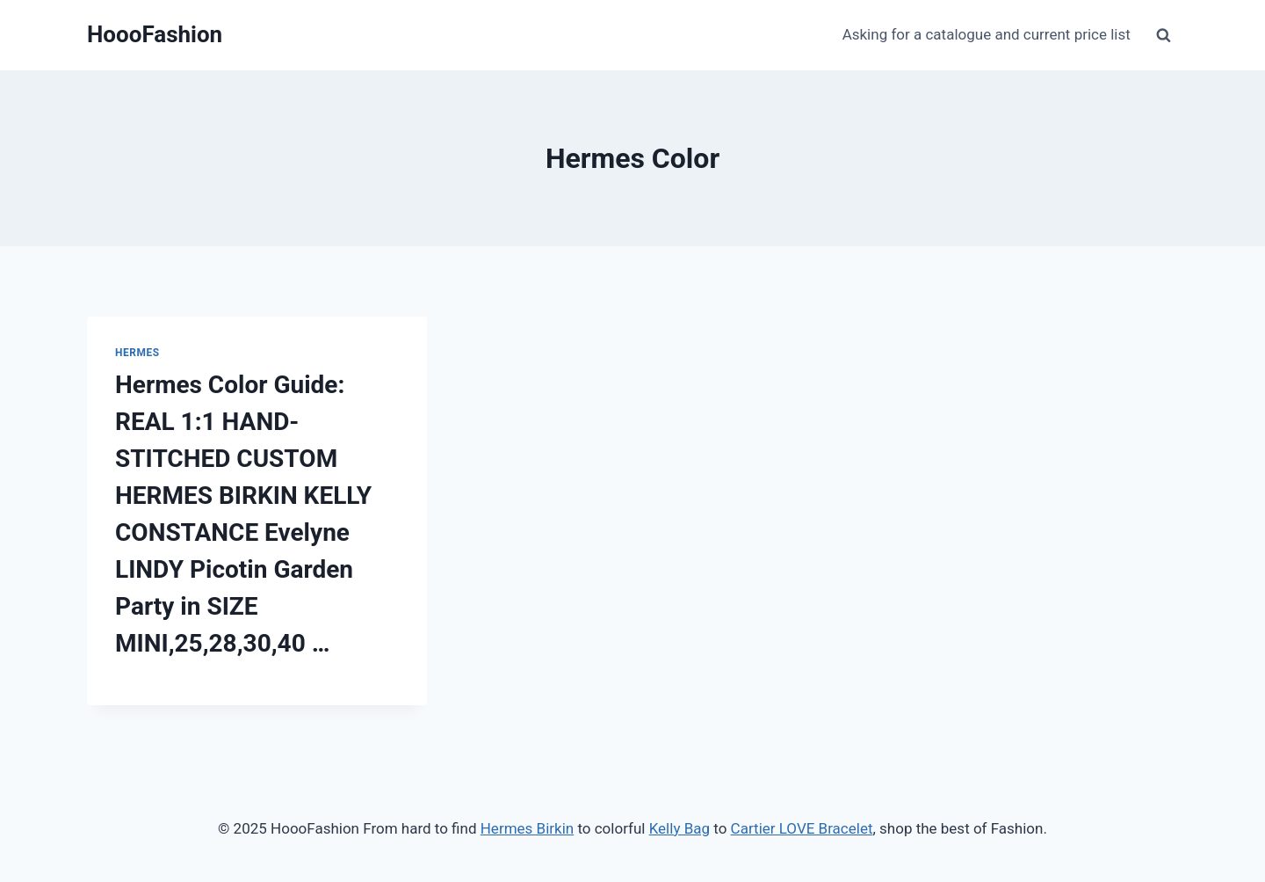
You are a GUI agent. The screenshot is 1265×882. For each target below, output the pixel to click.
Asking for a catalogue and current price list (986, 34)
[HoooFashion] (154, 34)
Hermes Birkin (527, 828)
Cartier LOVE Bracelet (802, 828)
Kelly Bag (679, 828)
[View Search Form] (1163, 35)
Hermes (137, 352)
